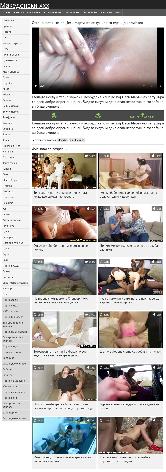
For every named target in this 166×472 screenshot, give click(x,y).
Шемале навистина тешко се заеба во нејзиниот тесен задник (126, 459)
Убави (6, 94)
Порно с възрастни (14, 380)
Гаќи (5, 259)
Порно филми (11, 299)
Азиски (7, 168)
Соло (5, 294)
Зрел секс (8, 357)
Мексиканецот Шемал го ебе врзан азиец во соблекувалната (62, 459)
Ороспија (8, 157)
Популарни (72, 12)
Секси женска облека (15, 282)
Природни (9, 197)
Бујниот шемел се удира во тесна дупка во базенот (129, 406)
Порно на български (15, 331)
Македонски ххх (24, 5)
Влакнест (8, 202)
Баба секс (8, 369)
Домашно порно (12, 352)
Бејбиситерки (11, 106)
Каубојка (8, 123)
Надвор (7, 288)
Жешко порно (11, 386)
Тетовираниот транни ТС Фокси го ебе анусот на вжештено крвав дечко (60, 353)
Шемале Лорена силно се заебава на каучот (130, 351)
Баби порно (10, 412)
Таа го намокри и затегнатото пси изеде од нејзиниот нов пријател (129, 300)
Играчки (8, 185)
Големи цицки (11, 54)
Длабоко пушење (13, 242)
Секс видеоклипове (14, 363)
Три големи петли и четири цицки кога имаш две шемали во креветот (60, 194)
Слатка (7, 271)
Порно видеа (10, 305)
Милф (6, 88)
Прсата (7, 31)
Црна (6, 231)
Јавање (7, 66)
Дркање (7, 248)
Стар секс (8, 375)
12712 (54, 117)
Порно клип (10, 397)
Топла (6, 140)
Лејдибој (62, 140)
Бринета (7, 26)
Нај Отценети (52, 12)
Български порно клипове (13, 324)
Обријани (8, 83)
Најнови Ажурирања (27, 12)
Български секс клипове (11, 405)
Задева (7, 100)
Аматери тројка (12, 220)
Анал (5, 174)
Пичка (6, 37)
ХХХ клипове (10, 311)
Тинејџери (9, 117)
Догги (6, 77)
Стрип (6, 254)
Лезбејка (8, 191)
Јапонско (8, 214)
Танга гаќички (11, 163)
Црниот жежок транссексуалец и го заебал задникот (129, 247)
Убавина (8, 128)
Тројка (6, 134)
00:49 (98, 117)
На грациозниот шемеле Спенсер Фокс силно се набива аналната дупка (61, 300)
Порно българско (13, 317)
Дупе (6, 48)
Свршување (9, 237)
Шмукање (8, 20)
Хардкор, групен (12, 43)
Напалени (8, 151)
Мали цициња (11, 71)
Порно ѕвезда (11, 265)
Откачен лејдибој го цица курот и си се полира (61, 247)
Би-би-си (8, 277)
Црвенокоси (10, 60)
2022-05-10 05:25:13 (142, 117)
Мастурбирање (11, 180)
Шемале (79, 140)
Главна (6, 12)
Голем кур (8, 225)
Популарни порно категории (102, 12)
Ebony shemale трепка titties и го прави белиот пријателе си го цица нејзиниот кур (63, 406)
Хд (4, 208)
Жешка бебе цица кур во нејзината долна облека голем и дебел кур (128, 194)
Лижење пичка (11, 145)
